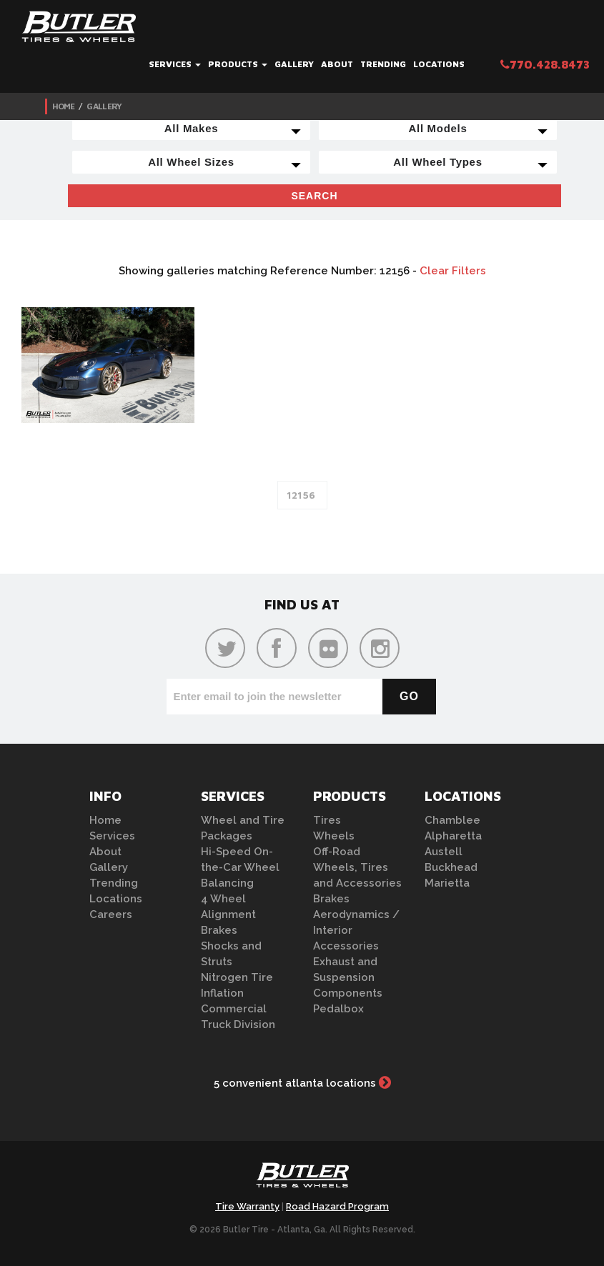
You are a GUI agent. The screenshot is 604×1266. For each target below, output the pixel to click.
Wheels (334, 835)
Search (314, 195)
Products (237, 64)
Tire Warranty (247, 1206)
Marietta (447, 883)
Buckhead (451, 867)
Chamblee (452, 820)
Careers (110, 914)
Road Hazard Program (337, 1206)
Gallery (294, 64)
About (337, 64)
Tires (327, 820)
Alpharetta (453, 835)
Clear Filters (453, 270)
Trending (383, 64)
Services (175, 64)
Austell (443, 851)
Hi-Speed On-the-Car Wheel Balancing (240, 867)
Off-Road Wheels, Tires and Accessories (357, 867)
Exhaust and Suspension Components (347, 977)
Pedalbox (338, 1008)
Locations (439, 64)
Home (63, 106)
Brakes (219, 930)
